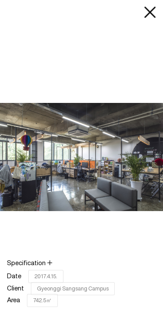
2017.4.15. (45, 276)
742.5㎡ (42, 300)
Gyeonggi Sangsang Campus (73, 288)
